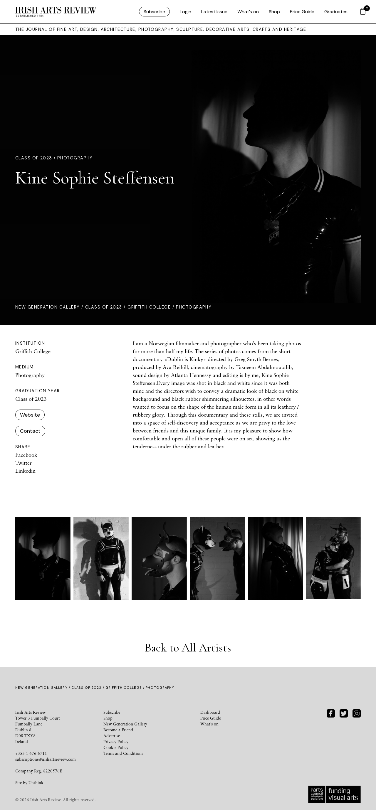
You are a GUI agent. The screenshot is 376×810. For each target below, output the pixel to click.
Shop (274, 12)
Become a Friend (118, 729)
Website (30, 414)
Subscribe (154, 12)
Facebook (26, 455)
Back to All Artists (188, 648)
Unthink (35, 782)
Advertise (111, 735)
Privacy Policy (115, 741)
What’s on (248, 12)
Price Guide (302, 12)
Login (185, 12)
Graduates (336, 12)
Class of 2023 (103, 307)
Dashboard (210, 712)
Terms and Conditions (123, 753)
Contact (30, 431)
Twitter (23, 462)
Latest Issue (214, 12)
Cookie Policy (115, 747)
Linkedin (25, 470)
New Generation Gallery (47, 307)
